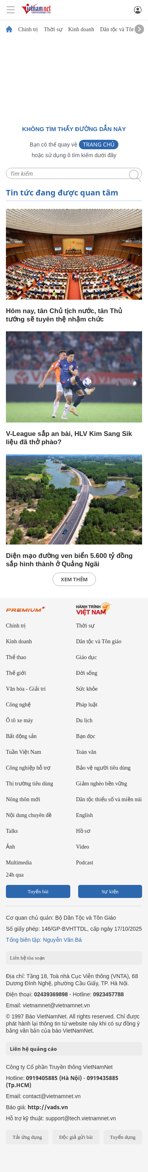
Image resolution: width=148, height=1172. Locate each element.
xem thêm (74, 579)
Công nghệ (18, 705)
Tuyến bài (38, 891)
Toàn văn (86, 752)
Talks (12, 831)
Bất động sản (21, 736)
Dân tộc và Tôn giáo (122, 29)
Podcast (85, 863)
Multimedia (19, 863)
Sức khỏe (87, 689)
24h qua (15, 875)
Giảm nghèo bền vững (101, 784)
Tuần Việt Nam (23, 752)
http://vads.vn (48, 1107)
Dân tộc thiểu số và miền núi (109, 799)
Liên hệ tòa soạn (27, 958)
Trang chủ (98, 144)
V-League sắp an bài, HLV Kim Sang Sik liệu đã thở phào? (69, 438)
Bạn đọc (86, 736)
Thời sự (53, 29)
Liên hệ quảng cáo (33, 1048)
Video (82, 847)
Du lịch (84, 720)
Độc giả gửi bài (76, 1137)
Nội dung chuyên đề (29, 815)
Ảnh (10, 847)
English (84, 815)
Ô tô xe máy (19, 720)
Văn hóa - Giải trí (26, 689)
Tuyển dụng (122, 1137)
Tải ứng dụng (27, 1137)
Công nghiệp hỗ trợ (28, 768)
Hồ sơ (83, 831)
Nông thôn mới (23, 799)
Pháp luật (86, 705)
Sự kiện (109, 891)
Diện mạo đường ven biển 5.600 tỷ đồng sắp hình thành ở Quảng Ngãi (69, 560)
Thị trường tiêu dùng (29, 784)
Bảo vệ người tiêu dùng (103, 768)
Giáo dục (86, 657)
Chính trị (28, 29)
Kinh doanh (81, 29)
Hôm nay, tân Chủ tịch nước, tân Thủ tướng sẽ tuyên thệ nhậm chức (64, 315)
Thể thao (16, 657)
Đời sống (86, 673)
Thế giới (16, 673)
